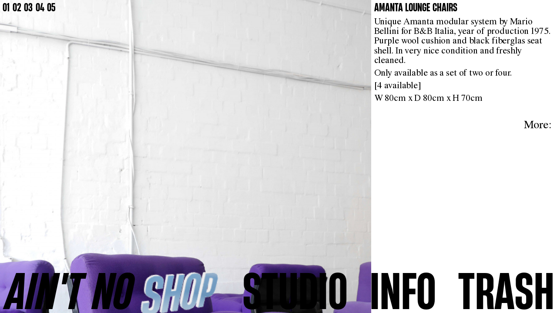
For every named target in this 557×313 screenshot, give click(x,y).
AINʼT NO (70, 290)
